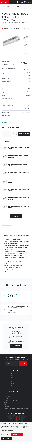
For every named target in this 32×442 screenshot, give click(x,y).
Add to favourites (7, 28)
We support (7, 406)
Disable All (17, 434)
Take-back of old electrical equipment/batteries (16, 408)
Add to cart (24, 134)
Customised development (10, 400)
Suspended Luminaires (13, 6)
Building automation (16, 373)
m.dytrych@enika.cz (18, 341)
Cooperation (14, 382)
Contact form (16, 345)
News (12, 380)
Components (14, 375)
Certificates (14, 384)
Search (6, 402)
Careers (6, 394)
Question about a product (22, 28)
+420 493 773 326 (17, 337)
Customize (5, 434)
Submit (23, 363)
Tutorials (6, 398)
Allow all (6, 438)
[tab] (6, 228)
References (14, 378)
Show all (16, 216)
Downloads (7, 396)
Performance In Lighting (8, 64)
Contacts (13, 386)
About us (13, 388)
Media (5, 404)
